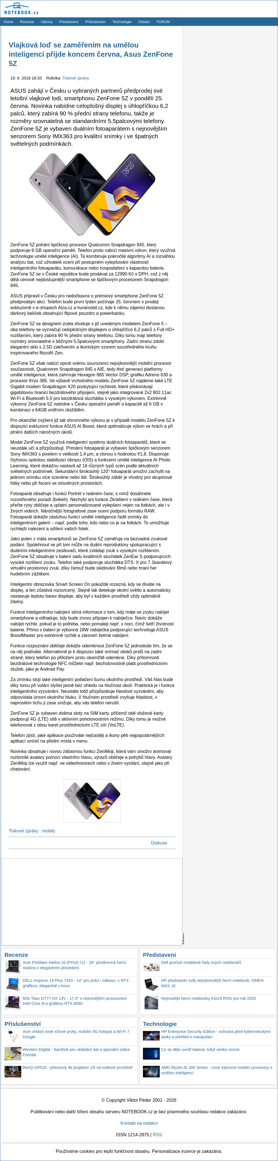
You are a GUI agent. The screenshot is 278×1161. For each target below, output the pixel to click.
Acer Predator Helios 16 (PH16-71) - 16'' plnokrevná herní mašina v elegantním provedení (74, 965)
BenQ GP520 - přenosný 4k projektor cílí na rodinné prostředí (78, 1067)
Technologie (121, 22)
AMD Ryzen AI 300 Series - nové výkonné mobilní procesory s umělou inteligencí (216, 1070)
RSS (157, 1134)
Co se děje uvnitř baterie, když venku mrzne (200, 1049)
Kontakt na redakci (139, 1123)
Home (8, 22)
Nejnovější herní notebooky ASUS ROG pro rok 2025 (208, 998)
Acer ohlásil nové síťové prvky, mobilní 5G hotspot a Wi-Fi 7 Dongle (76, 1034)
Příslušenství (95, 22)
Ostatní (144, 22)
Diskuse (159, 843)
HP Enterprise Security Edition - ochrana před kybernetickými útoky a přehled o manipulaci (215, 1034)
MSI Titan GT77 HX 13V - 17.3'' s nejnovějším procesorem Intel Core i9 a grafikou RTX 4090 (75, 1001)
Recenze (27, 22)
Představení (68, 22)
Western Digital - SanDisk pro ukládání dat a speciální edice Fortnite (76, 1052)
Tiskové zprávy (75, 78)
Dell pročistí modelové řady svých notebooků (201, 962)
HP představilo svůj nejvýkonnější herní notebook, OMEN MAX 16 (212, 983)
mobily (48, 830)
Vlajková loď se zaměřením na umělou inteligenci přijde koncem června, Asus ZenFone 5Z (91, 54)
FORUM (163, 22)
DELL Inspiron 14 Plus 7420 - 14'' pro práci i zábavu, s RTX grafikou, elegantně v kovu (76, 983)
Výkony (47, 22)
